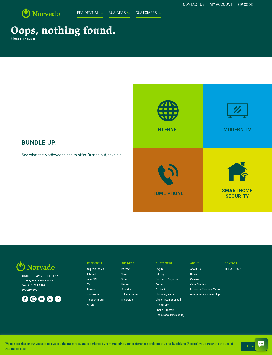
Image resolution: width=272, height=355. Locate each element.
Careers (195, 279)
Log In (159, 269)
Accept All (254, 346)
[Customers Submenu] (159, 14)
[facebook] (25, 299)
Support (160, 284)
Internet (91, 274)
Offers (91, 304)
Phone (91, 289)
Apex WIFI (92, 279)
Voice (124, 274)
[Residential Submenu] (101, 14)
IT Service (127, 299)
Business (117, 13)
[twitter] (50, 299)
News (193, 274)
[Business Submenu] (128, 14)
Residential (88, 13)
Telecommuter (95, 299)
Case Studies (198, 284)
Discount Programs (167, 279)
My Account (221, 5)
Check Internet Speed (168, 299)
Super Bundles (95, 269)
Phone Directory (165, 309)
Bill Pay (160, 274)
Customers (146, 13)
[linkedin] (58, 299)
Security (126, 289)
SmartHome (94, 294)
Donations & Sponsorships (205, 294)
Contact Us (194, 5)
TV (88, 284)
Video (124, 279)
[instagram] (33, 299)
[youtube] (41, 299)
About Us (195, 269)
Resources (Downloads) (170, 315)
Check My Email (165, 294)
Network (126, 284)
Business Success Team (205, 289)
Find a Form (162, 304)
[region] (136, 345)
